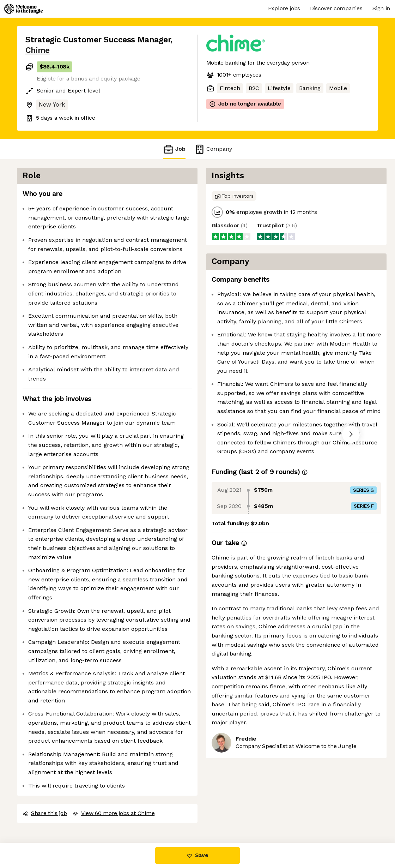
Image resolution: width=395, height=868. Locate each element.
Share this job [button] (45, 813)
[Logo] (23, 9)
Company (213, 149)
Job (174, 149)
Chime (37, 50)
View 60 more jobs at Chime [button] (114, 813)
